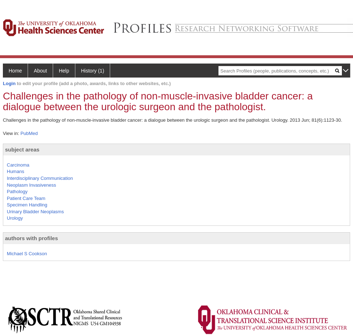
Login (9, 83)
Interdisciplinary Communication (40, 178)
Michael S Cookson (27, 253)
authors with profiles (31, 238)
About (40, 71)
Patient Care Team (26, 198)
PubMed (29, 133)
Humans (15, 171)
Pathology (17, 191)
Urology (15, 218)
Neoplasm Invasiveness (31, 185)
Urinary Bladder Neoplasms (35, 211)
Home (15, 71)
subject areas (22, 149)
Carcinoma (18, 165)
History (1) (92, 71)
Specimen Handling (27, 204)
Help (64, 71)
